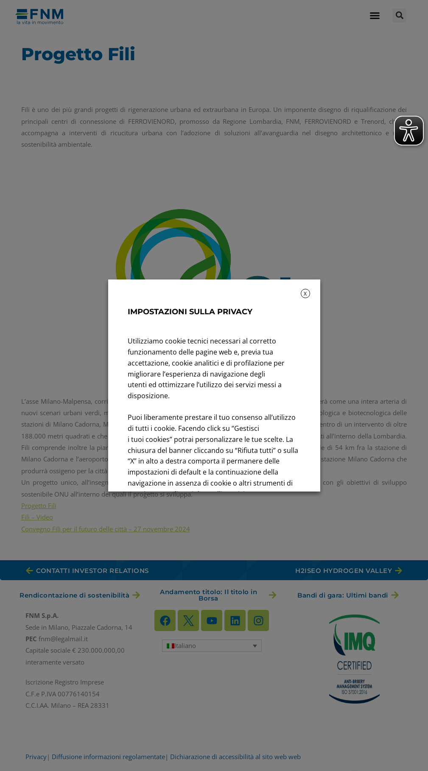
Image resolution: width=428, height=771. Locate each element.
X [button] (305, 293)
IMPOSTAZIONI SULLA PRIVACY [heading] (190, 311)
